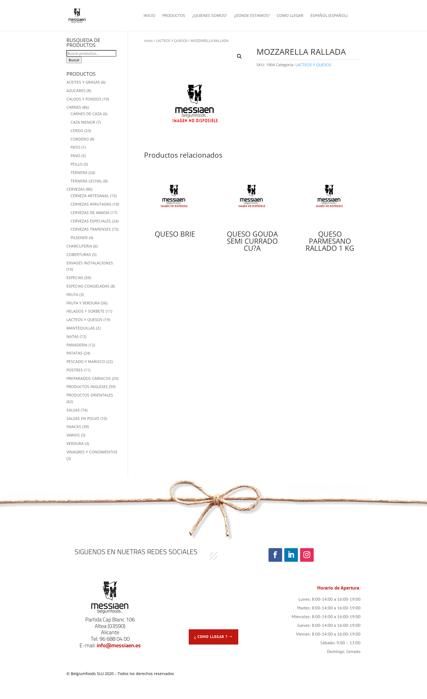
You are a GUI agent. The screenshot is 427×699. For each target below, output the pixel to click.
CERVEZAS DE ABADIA (90, 212)
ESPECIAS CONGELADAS (87, 286)
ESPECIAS (74, 277)
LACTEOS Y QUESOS (172, 40)
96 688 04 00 (114, 639)
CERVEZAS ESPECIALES (91, 221)
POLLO (77, 164)
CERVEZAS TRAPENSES (91, 229)
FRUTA (72, 294)
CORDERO (80, 139)
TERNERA (79, 172)
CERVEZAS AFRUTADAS (91, 204)
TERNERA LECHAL (86, 181)
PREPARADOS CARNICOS (88, 378)
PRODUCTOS (173, 16)
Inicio (148, 40)
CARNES (73, 107)
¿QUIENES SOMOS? (209, 16)
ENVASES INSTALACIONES (89, 262)
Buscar (74, 59)
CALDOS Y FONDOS (83, 99)
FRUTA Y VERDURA (83, 303)
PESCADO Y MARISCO (85, 361)
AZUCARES (76, 90)
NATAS (72, 336)
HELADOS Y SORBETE (85, 311)
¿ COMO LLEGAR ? (210, 636)
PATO (75, 147)
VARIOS (73, 435)
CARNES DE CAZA (86, 113)
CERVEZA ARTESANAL (90, 195)
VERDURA (75, 443)
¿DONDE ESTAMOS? (252, 16)
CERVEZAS (75, 189)
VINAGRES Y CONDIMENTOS (91, 451)
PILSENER (79, 237)
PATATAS (74, 353)
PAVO (75, 155)
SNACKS (73, 426)
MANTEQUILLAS (80, 328)
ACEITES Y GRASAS (83, 82)
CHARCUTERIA (79, 246)
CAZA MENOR (83, 122)
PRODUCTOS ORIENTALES (89, 395)
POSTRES (74, 370)
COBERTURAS (78, 254)
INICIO (149, 16)
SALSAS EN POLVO (82, 418)
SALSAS (73, 410)
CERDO (77, 130)
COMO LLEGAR (290, 16)
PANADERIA (76, 344)
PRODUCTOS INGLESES (87, 386)
